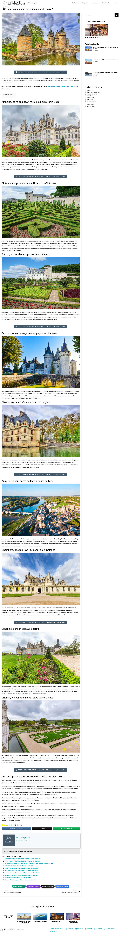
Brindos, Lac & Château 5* (93, 37)
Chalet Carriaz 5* (56, 921)
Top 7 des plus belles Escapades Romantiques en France (22, 875)
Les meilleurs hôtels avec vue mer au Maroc (105, 59)
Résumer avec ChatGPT (19, 886)
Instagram (69, 928)
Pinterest (88, 928)
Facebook (79, 928)
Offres (116, 3)
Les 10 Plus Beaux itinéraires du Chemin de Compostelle (21, 868)
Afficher (12, 94)
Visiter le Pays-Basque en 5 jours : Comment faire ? (20, 880)
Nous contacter (109, 928)
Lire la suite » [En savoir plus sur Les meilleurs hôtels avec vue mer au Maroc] (95, 61)
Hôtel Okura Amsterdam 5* (73, 922)
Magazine (85, 3)
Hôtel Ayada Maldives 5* (40, 922)
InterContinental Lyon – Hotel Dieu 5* (24, 922)
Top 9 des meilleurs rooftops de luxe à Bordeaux (19, 865)
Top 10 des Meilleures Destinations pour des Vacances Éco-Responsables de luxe (29, 863)
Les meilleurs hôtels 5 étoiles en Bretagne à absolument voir (23, 858)
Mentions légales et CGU (56, 928)
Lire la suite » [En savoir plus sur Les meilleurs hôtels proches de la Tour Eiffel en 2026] (95, 50)
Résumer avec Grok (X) (47, 886)
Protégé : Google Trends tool (8, 916)
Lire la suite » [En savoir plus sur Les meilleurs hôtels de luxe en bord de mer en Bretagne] (95, 75)
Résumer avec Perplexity (33, 886)
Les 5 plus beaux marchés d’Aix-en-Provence (18, 877)
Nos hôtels (98, 928)
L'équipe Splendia (23, 838)
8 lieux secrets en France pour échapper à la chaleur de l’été (22, 873)
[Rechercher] (116, 15)
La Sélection (75, 3)
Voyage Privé (53, 931)
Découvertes (95, 3)
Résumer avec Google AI (62, 886)
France (7, 7)
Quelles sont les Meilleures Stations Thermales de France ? (22, 861)
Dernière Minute (106, 3)
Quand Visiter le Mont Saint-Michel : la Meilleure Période (21, 870)
